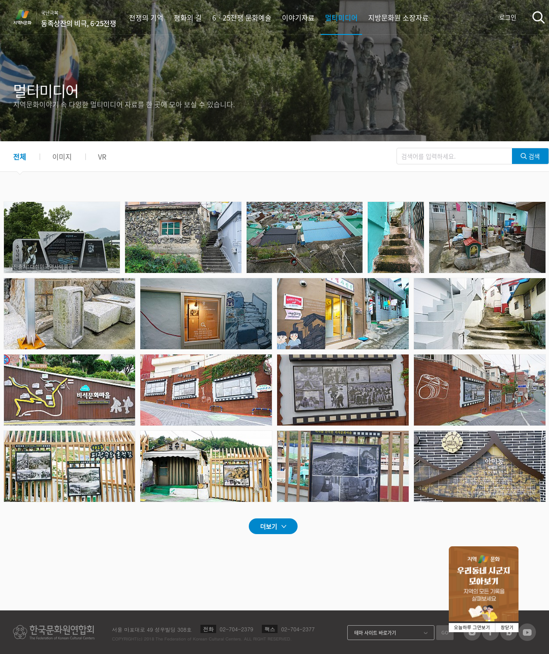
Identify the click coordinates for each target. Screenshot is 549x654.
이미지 (62, 156)
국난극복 (78, 18)
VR (102, 156)
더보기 (268, 526)
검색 (538, 17)
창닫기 (507, 627)
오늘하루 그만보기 (472, 627)
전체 (19, 156)
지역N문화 (27, 17)
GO (444, 632)
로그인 (507, 17)
